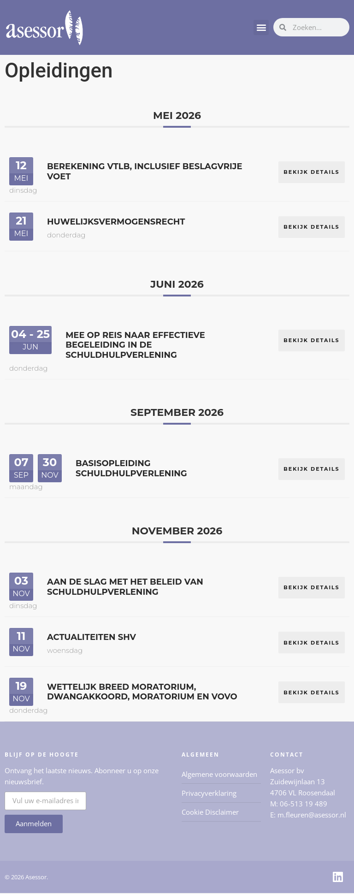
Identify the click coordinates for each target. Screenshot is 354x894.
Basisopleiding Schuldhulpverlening (131, 469)
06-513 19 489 (303, 804)
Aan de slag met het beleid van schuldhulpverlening (125, 587)
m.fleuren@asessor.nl (311, 815)
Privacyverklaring (209, 794)
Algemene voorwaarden (219, 775)
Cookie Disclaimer (210, 812)
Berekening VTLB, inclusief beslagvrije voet (144, 171)
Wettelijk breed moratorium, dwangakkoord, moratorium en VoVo (142, 693)
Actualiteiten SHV (91, 638)
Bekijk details (311, 171)
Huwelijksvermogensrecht (116, 222)
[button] (261, 27)
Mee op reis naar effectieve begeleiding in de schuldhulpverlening (135, 346)
